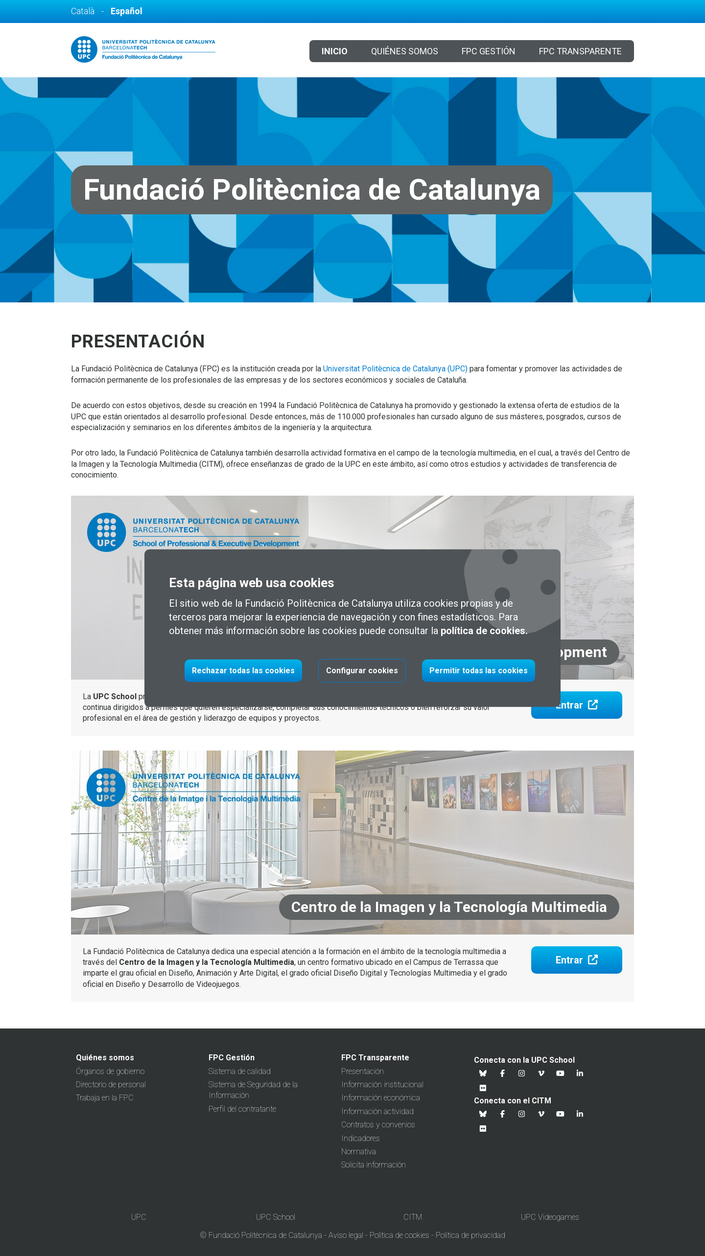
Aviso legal (346, 1235)
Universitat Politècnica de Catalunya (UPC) (395, 368)
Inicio (335, 51)
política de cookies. (484, 631)
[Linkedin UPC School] (580, 1073)
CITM (412, 1217)
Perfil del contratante (242, 1109)
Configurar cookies (362, 670)
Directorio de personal (111, 1084)
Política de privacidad (470, 1235)
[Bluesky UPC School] (483, 1073)
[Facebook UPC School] (503, 1073)
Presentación (362, 1071)
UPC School (275, 1217)
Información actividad (377, 1111)
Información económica (380, 1097)
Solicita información (373, 1164)
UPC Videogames (550, 1217)
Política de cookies (399, 1235)
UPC (138, 1217)
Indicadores (360, 1138)
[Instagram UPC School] (522, 1073)
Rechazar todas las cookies (243, 670)
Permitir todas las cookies (478, 670)
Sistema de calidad (240, 1071)
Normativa (358, 1151)
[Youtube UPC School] (560, 1073)
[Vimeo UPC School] (541, 1073)
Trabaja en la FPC (105, 1097)
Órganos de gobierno (110, 1071)
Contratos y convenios (378, 1124)
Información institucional (382, 1084)
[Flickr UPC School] (483, 1088)
